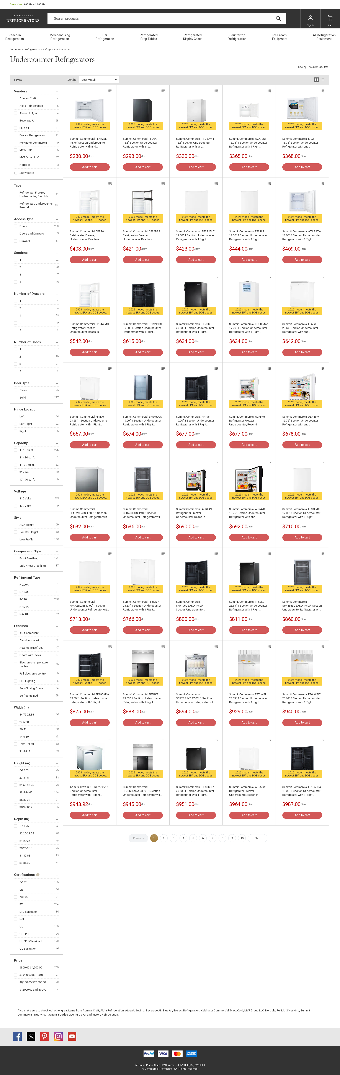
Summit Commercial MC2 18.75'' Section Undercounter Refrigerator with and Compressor (300, 143)
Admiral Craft (28, 98)
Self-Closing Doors (31, 688)
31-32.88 (25, 855)
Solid (23, 397)
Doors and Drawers (32, 233)
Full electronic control (33, 673)
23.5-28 (24, 722)
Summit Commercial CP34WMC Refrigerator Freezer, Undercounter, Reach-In (89, 327)
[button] (27, 4)
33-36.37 (25, 863)
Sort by (71, 79)
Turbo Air (80, 1014)
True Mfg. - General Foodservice (54, 1014)
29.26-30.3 (26, 848)
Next (257, 838)
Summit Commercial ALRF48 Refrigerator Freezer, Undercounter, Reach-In (247, 420)
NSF (22, 919)
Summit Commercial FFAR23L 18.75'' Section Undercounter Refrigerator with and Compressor (88, 143)
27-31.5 (24, 777)
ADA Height (27, 524)
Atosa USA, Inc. (29, 113)
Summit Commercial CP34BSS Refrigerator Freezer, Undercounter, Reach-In (141, 235)
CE (21, 889)
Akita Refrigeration (31, 105)
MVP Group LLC (29, 157)
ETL (22, 904)
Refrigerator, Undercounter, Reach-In (36, 205)
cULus (24, 897)
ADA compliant (29, 633)
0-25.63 (24, 770)
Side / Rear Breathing (33, 565)
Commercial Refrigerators (25, 49)
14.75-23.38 (27, 714)
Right (23, 431)
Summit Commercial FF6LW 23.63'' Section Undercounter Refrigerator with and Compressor (300, 328)
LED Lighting (27, 681)
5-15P (23, 882)
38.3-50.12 (26, 807)
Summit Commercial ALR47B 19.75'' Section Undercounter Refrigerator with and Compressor (247, 513)
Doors (23, 226)
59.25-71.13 (27, 744)
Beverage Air (27, 120)
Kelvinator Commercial (33, 142)
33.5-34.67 (26, 792)
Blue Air (24, 128)
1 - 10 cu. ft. (27, 450)
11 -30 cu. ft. (27, 464)
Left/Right (26, 423)
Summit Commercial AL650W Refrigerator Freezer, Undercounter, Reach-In (247, 790)
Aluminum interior (30, 640)
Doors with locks (30, 655)
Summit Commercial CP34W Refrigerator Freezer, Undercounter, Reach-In (87, 235)
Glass (23, 390)
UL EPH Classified (31, 941)
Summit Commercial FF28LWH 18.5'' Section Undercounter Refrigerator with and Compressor (195, 143)
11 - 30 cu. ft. (27, 457)
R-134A (24, 592)
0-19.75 (24, 826)
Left (22, 416)
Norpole (25, 164)
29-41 (23, 729)
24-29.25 (25, 840)
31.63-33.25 (27, 785)
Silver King (292, 1010)
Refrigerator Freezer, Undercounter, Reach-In (34, 194)
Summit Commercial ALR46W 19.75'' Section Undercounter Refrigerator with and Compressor (300, 421)
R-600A (24, 614)
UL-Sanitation (28, 948)
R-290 (23, 599)
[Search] (166, 18)
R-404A (24, 606)
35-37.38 (25, 799)
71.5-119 (25, 751)
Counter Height (29, 532)
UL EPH (24, 933)
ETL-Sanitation (29, 911)
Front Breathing (29, 558)
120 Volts (25, 505)
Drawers (25, 241)
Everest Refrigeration (33, 135)
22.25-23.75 (27, 833)
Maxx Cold (26, 150)
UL (21, 926)
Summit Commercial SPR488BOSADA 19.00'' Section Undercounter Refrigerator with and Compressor (302, 606)
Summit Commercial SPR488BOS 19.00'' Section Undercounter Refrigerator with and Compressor (142, 513)
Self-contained (29, 695)
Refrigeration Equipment (57, 49)
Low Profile (26, 539)
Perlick (281, 1010)
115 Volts (25, 498)
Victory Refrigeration (105, 1014)
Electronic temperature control (34, 664)
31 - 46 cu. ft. (27, 472)
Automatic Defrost (31, 647)
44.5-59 (24, 736)
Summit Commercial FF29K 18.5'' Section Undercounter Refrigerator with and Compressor (140, 143)
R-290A (24, 584)
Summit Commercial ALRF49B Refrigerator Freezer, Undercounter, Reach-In (194, 513)
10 (242, 838)
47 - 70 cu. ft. (27, 479)
